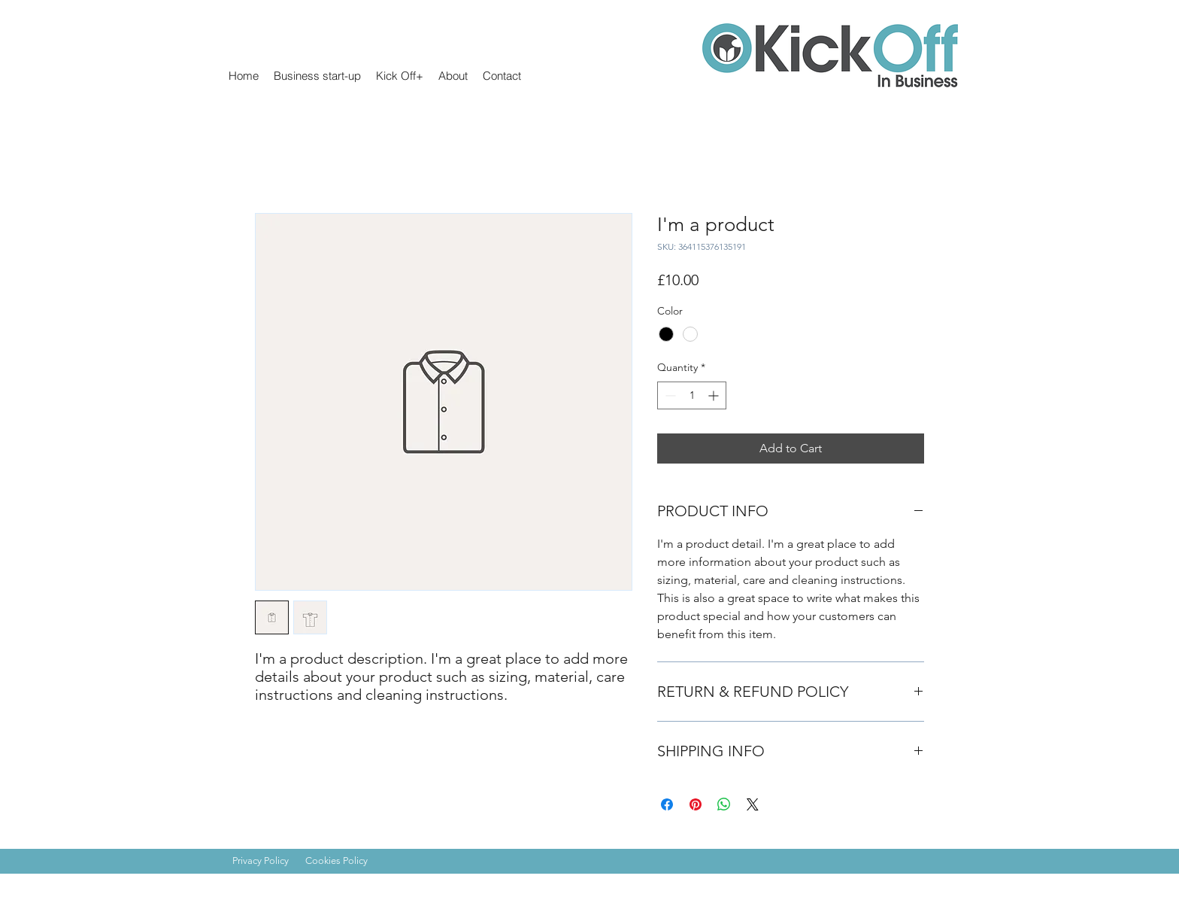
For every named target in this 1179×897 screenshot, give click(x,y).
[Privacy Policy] (267, 861)
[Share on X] (753, 804)
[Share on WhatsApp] (724, 804)
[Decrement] (668, 395)
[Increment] (714, 395)
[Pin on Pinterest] (695, 804)
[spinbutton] (691, 395)
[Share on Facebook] (667, 804)
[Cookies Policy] (344, 861)
